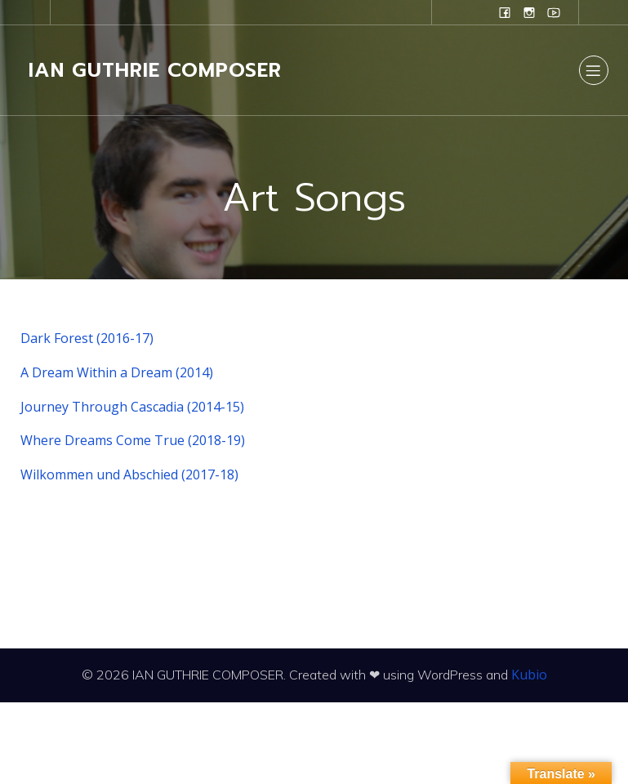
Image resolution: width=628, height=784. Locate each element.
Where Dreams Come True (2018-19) (132, 440)
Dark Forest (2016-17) (87, 338)
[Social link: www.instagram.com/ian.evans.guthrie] (529, 12)
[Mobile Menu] (593, 70)
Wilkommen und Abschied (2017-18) (129, 474)
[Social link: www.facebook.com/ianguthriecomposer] (504, 12)
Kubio (529, 675)
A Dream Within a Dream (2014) (116, 372)
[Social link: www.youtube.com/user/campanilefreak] (553, 12)
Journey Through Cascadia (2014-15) (132, 407)
